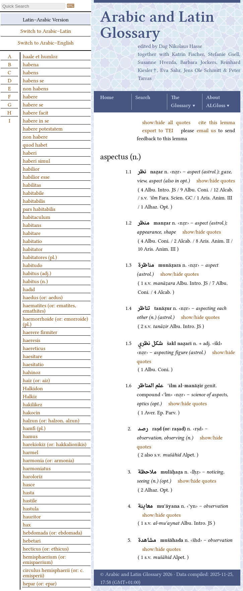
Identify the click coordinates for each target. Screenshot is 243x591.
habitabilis (34, 200)
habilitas (32, 184)
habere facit (35, 112)
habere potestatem (43, 128)
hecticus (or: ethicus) (46, 548)
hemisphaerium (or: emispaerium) (44, 559)
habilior (31, 168)
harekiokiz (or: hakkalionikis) (54, 443)
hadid (29, 288)
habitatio (32, 240)
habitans (32, 224)
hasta (28, 492)
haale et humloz (40, 56)
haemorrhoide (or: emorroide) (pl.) (55, 321)
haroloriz (33, 476)
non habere (35, 136)
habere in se (36, 120)
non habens (35, 88)
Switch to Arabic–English (46, 42)
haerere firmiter (40, 331)
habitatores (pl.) (40, 256)
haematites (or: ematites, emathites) (49, 307)
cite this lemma (216, 121)
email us (206, 130)
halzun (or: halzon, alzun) (51, 420)
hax (27, 524)
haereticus (34, 347)
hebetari (32, 540)
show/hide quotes (215, 180)
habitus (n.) (35, 280)
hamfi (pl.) (34, 427)
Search (142, 97)
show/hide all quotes (166, 121)
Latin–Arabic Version (46, 19)
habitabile (33, 192)
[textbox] (33, 6)
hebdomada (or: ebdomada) (52, 532)
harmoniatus (37, 468)
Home (107, 97)
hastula (31, 508)
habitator (33, 248)
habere (30, 96)
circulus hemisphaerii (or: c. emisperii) (53, 572)
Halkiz (30, 396)
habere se (33, 104)
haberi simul (36, 160)
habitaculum (36, 216)
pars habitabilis (39, 208)
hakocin (31, 412)
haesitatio (33, 363)
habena (31, 64)
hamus (30, 435)
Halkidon (33, 388)
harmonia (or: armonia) (48, 459)
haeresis (31, 339)
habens (30, 72)
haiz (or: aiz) (36, 380)
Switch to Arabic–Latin (45, 30)
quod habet (35, 144)
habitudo (32, 264)
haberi (30, 152)
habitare (32, 232)
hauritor (32, 516)
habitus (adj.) (37, 272)
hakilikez (32, 404)
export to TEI (157, 130)
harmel (30, 451)
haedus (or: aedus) (43, 297)
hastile (30, 500)
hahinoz (32, 371)
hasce (29, 484)
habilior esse (36, 176)
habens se (33, 80)
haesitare (32, 355)
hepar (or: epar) (40, 583)
